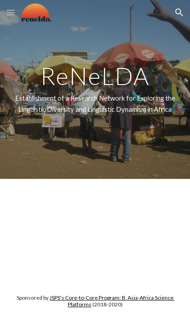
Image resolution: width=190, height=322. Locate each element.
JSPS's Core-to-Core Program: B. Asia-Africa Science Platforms (112, 300)
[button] (10, 12)
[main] (95, 89)
